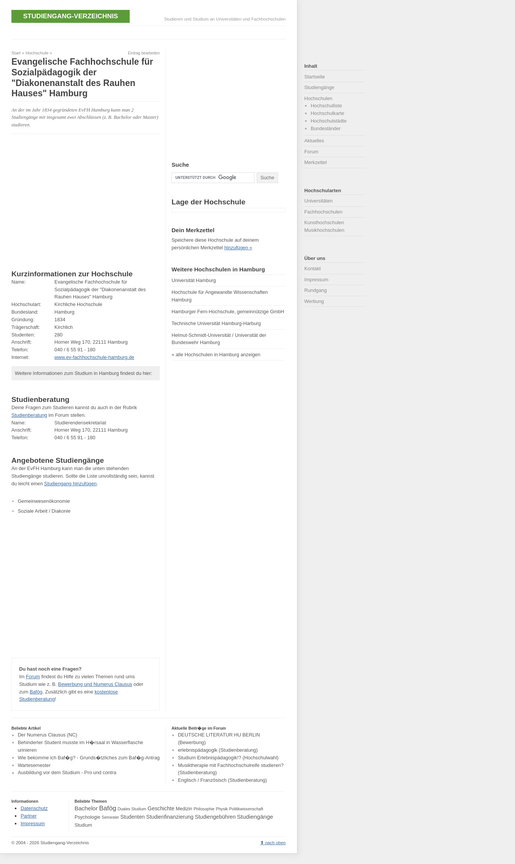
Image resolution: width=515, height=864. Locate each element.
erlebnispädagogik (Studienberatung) (218, 750)
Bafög (36, 692)
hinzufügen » (238, 247)
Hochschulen (318, 98)
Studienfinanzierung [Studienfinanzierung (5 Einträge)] (169, 817)
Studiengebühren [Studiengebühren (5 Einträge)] (215, 817)
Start (16, 53)
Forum (33, 676)
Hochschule (36, 53)
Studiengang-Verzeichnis (70, 16)
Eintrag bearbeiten (144, 53)
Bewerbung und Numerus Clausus (95, 684)
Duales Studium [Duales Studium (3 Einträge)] (132, 809)
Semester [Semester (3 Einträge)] (110, 817)
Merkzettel (315, 162)
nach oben (275, 842)
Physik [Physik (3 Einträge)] (222, 809)
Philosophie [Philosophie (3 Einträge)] (204, 809)
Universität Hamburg (194, 280)
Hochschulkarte (327, 113)
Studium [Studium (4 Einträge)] (83, 825)
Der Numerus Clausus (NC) (47, 735)
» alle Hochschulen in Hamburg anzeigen (216, 354)
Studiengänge (319, 87)
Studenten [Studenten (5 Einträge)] (132, 817)
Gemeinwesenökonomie (44, 501)
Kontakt (312, 268)
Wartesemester (34, 765)
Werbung (314, 301)
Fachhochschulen (323, 212)
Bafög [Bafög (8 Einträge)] (107, 808)
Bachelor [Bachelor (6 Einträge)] (86, 808)
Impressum (316, 279)
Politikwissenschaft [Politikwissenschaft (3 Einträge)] (246, 809)
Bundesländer (326, 128)
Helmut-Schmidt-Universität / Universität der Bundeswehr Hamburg (219, 339)
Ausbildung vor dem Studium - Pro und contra (67, 773)
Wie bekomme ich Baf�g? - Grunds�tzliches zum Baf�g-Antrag (89, 757)
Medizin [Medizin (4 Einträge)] (184, 808)
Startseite (314, 77)
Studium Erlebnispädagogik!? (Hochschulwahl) (228, 757)
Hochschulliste (326, 105)
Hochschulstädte (329, 121)
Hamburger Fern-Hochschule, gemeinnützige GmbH (228, 311)
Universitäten (318, 201)
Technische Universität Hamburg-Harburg (216, 323)
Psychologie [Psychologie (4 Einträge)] (87, 817)
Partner (29, 816)
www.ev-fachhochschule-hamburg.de (94, 357)
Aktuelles (314, 140)
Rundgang (315, 290)
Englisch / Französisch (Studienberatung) (222, 780)
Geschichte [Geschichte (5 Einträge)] (161, 808)
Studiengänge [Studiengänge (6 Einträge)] (255, 816)
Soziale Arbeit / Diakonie (44, 511)
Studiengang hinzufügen (70, 483)
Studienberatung (29, 415)
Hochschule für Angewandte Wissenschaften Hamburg (220, 296)
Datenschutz (34, 808)
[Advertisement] (149, 32)
